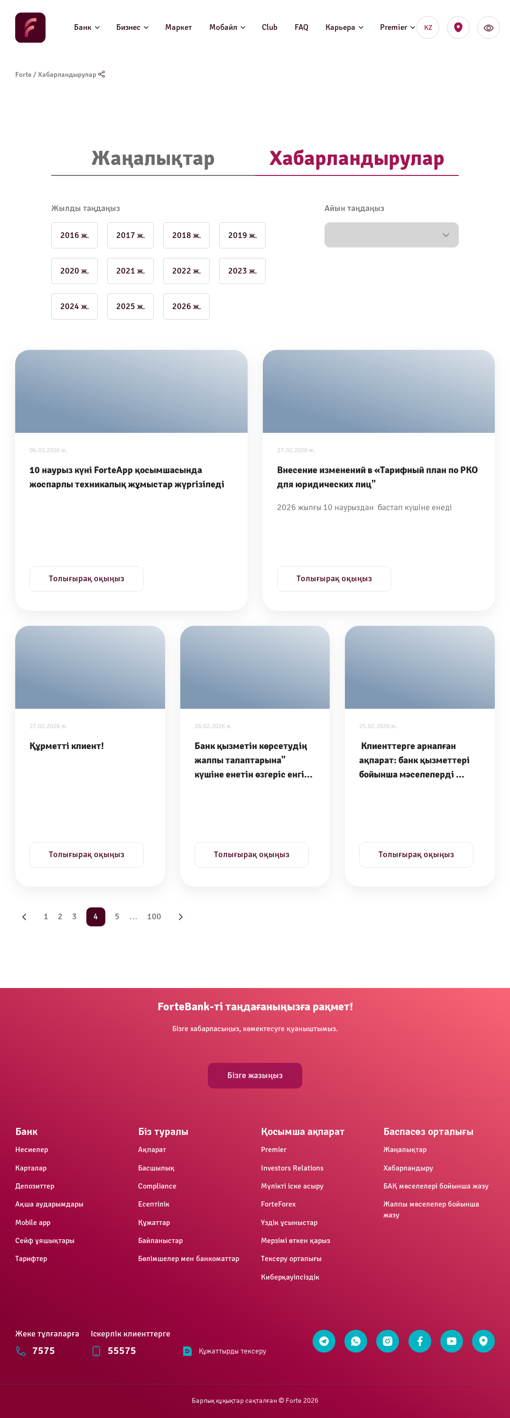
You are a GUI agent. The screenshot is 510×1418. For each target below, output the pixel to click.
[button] (392, 234)
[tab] (153, 159)
